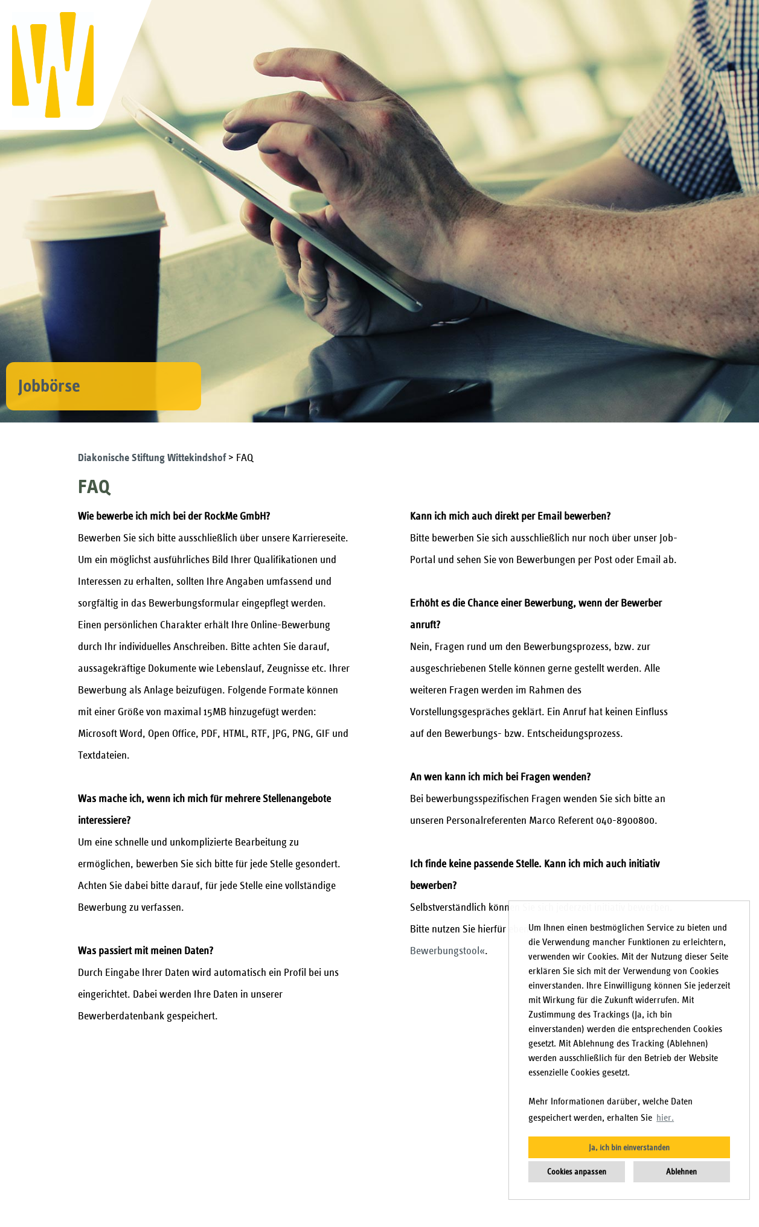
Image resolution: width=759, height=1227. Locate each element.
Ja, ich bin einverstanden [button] (629, 1147)
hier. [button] (665, 1117)
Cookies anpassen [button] (576, 1171)
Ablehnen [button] (681, 1171)
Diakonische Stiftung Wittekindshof (153, 457)
